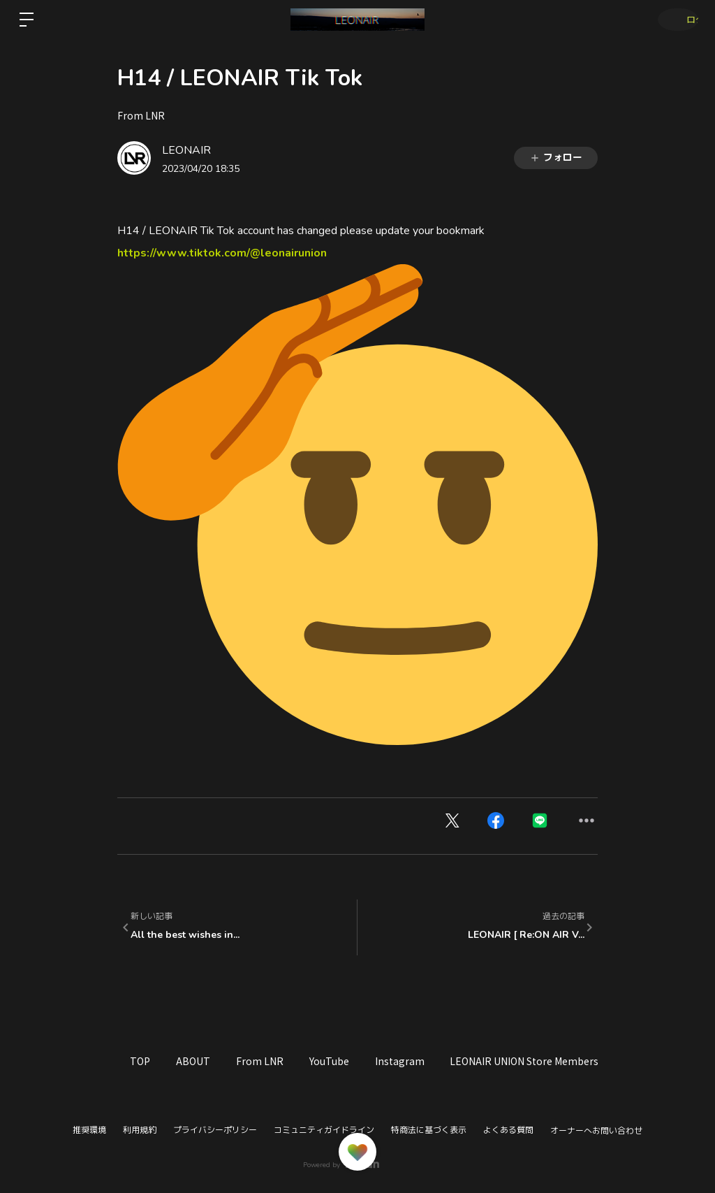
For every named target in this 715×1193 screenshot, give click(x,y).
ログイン (673, 19)
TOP (145, 1061)
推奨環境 (89, 1130)
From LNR (141, 115)
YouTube (361, 1061)
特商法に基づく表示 (428, 1130)
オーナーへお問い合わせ (596, 1131)
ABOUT (207, 1061)
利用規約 (139, 1130)
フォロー (555, 157)
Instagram (441, 1061)
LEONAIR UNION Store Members (575, 1061)
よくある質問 (508, 1130)
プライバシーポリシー (215, 1130)
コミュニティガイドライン (324, 1130)
